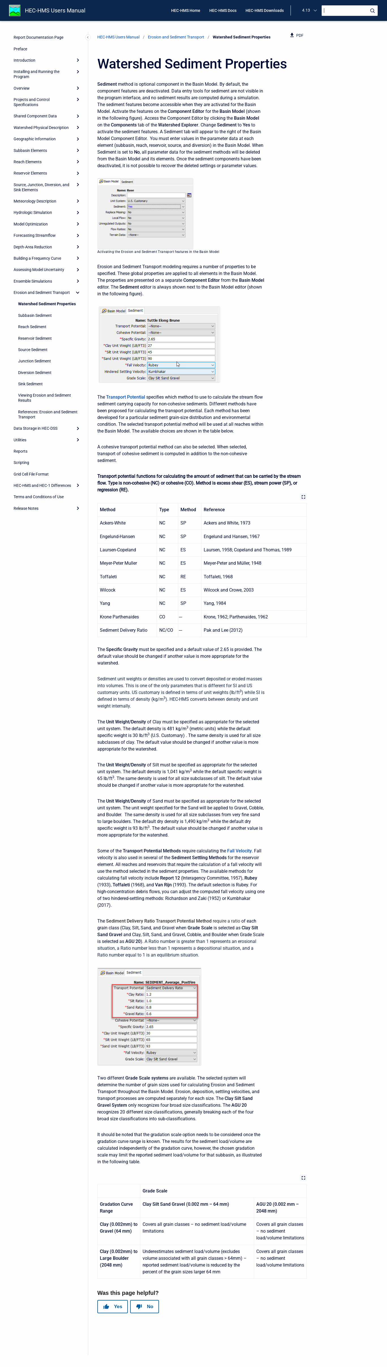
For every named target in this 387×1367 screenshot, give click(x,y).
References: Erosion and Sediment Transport (48, 414)
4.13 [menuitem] (306, 10)
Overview (22, 88)
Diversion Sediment (34, 372)
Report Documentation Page (38, 37)
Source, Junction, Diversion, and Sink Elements (41, 187)
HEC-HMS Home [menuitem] (185, 10)
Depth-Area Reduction (33, 247)
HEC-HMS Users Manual (55, 10)
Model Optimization (31, 224)
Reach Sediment (32, 326)
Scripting (21, 462)
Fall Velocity (239, 851)
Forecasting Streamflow (35, 235)
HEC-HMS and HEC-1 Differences (42, 485)
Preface (20, 49)
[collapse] (77, 292)
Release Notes (26, 508)
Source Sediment (33, 349)
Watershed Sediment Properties (47, 304)
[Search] (349, 10)
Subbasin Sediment (35, 315)
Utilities (20, 440)
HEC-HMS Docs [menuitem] (222, 10)
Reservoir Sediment (35, 338)
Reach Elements (28, 162)
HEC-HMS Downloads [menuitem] (265, 10)
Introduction (24, 60)
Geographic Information (35, 139)
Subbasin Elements (30, 150)
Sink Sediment (30, 384)
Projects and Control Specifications (32, 102)
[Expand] (77, 60)
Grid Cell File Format (31, 474)
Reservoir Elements (30, 173)
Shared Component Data (35, 116)
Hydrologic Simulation (33, 212)
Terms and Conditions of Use (39, 497)
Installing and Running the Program (36, 74)
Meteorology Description (35, 201)
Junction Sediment (34, 361)
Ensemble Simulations (33, 281)
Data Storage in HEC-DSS (35, 428)
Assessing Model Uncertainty (39, 269)
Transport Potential (125, 397)
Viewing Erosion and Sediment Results (44, 398)
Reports (20, 451)
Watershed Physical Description (41, 127)
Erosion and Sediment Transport (42, 292)
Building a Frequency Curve (37, 258)
